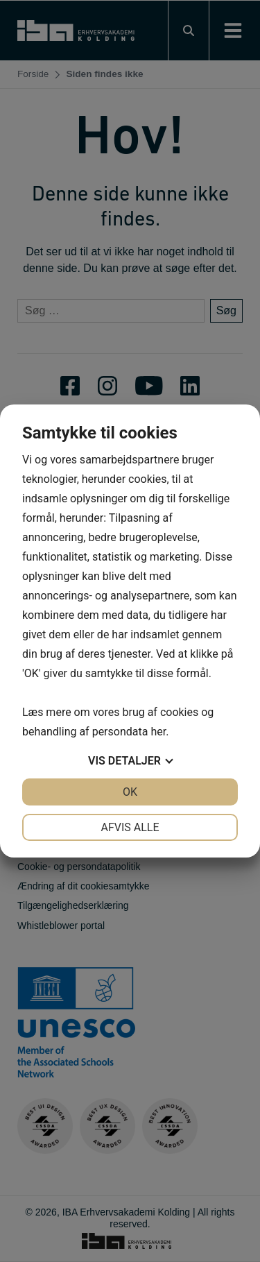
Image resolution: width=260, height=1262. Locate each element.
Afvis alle (130, 827)
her (158, 731)
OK (130, 792)
